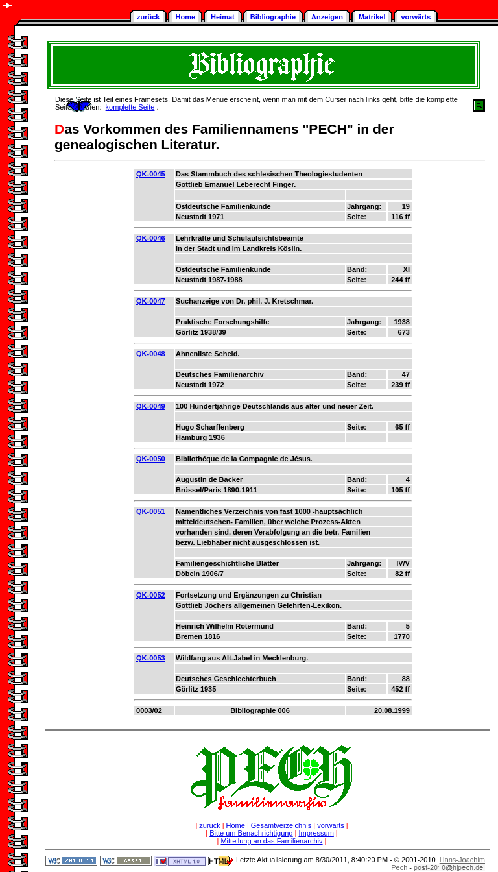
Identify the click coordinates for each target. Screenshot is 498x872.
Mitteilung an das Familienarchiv (271, 841)
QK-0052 (150, 595)
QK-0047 (150, 301)
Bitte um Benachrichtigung (250, 833)
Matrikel (372, 17)
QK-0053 (150, 658)
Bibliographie (273, 17)
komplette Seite (130, 107)
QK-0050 (150, 459)
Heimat (223, 17)
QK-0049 (150, 406)
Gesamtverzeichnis (281, 825)
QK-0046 (150, 238)
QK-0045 (150, 174)
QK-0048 (150, 353)
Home (185, 17)
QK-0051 (150, 511)
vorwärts (416, 17)
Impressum (315, 833)
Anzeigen (327, 17)
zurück (148, 17)
